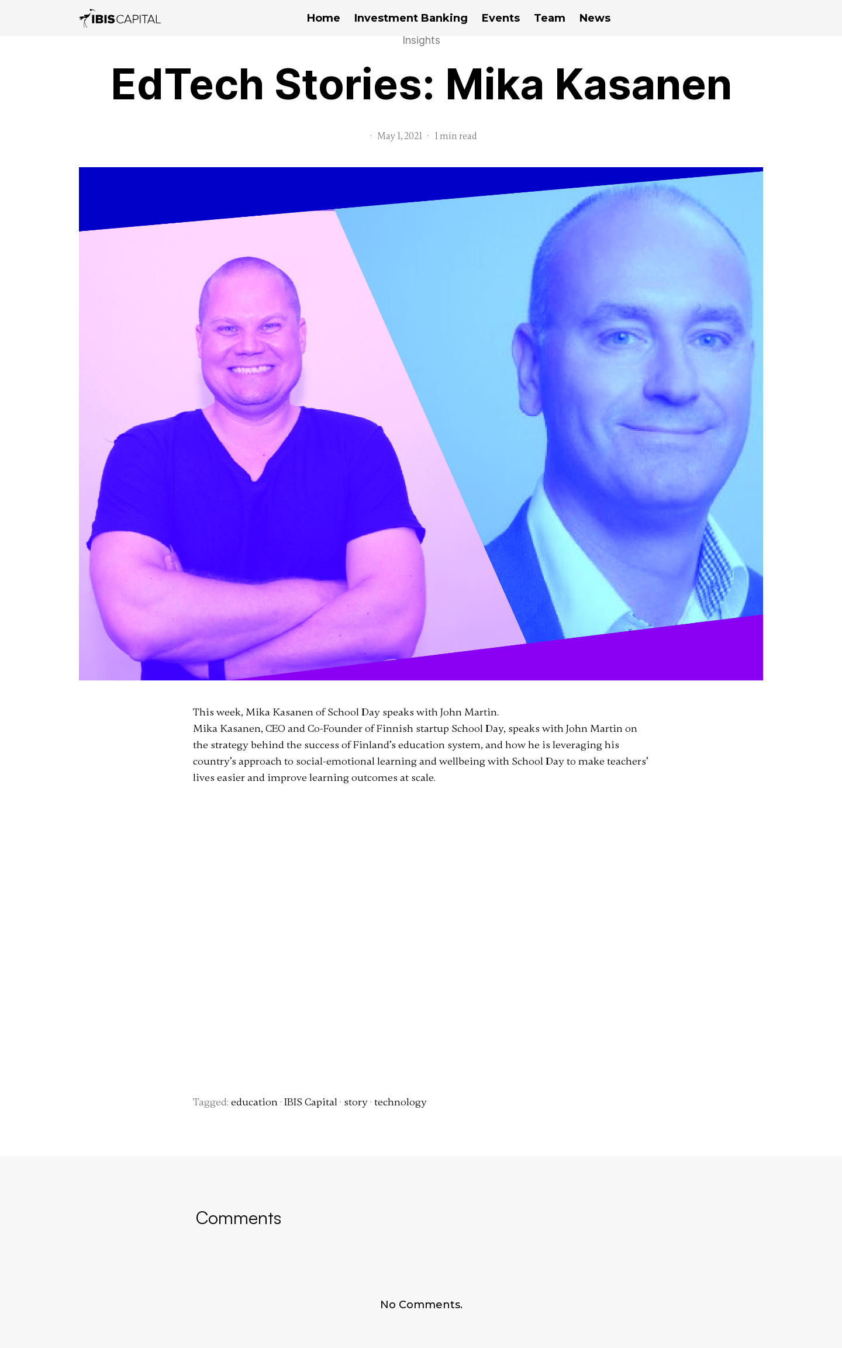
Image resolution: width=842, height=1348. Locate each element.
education (254, 1101)
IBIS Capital (310, 1101)
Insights (421, 40)
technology (400, 1101)
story (356, 1101)
